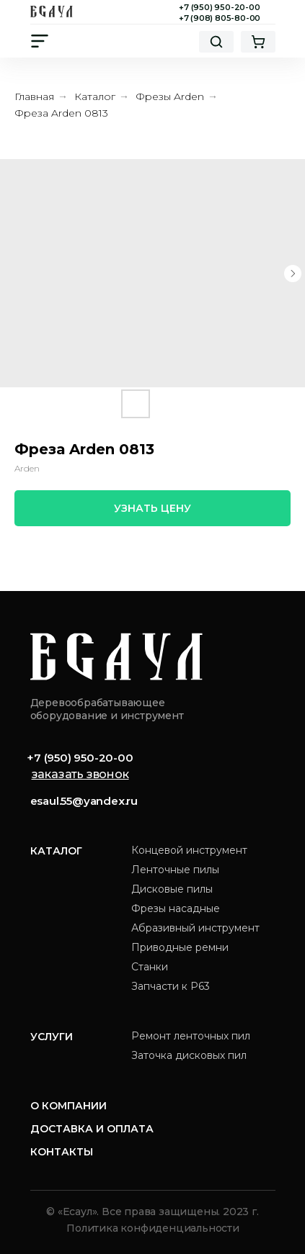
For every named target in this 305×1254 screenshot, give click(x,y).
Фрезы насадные (175, 908)
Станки (149, 966)
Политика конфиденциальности (152, 1228)
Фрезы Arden (170, 96)
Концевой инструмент (189, 850)
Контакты (61, 1151)
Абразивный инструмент (195, 927)
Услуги (51, 1036)
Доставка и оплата (92, 1128)
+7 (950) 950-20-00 (219, 7)
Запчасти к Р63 (170, 986)
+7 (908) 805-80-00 (219, 18)
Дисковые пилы (172, 889)
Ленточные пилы (175, 869)
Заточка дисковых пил (189, 1055)
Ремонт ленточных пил (190, 1035)
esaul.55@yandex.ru (84, 801)
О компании (68, 1105)
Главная (34, 96)
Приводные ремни (180, 947)
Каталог (94, 96)
